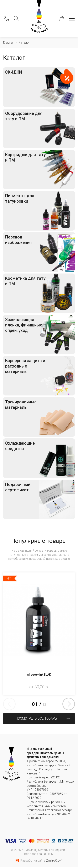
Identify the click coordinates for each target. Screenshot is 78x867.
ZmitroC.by (53, 860)
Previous (9, 704)
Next (68, 704)
